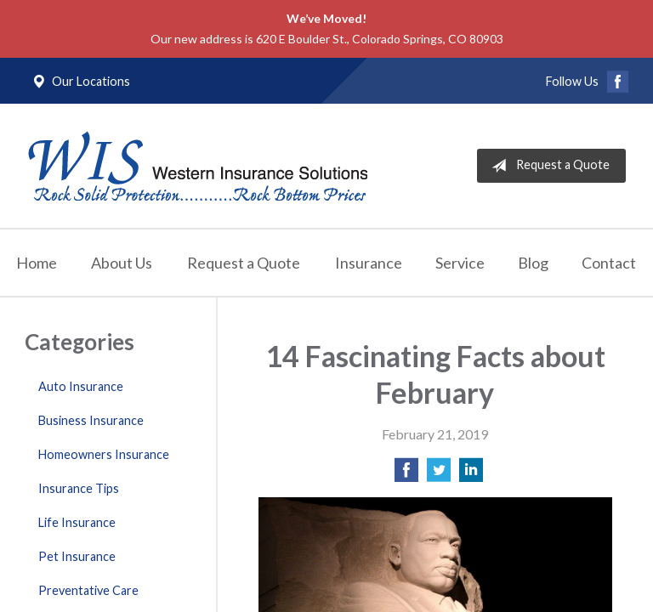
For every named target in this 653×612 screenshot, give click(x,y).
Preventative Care (88, 590)
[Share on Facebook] (406, 475)
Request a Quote (547, 166)
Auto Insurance (80, 386)
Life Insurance (77, 522)
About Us (121, 262)
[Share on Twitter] (439, 475)
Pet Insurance (77, 556)
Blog (533, 262)
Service (460, 262)
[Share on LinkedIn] (471, 475)
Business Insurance (91, 420)
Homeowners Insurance (103, 454)
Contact (609, 262)
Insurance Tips (78, 488)
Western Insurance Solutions (197, 166)
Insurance (368, 262)
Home (36, 262)
